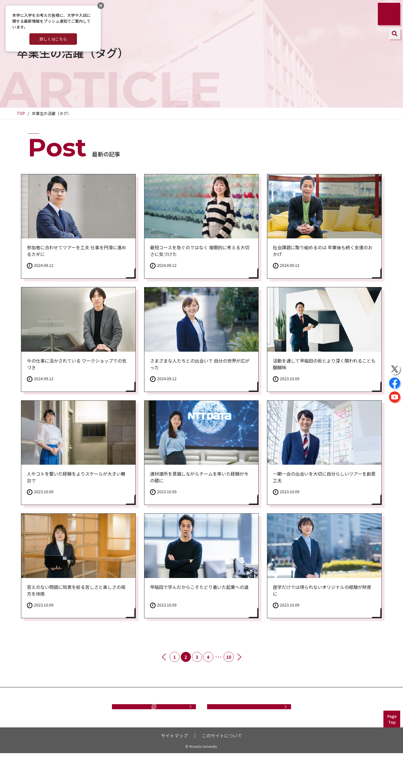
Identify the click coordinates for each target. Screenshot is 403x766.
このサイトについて (222, 748)
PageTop (392, 731)
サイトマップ (174, 748)
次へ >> (239, 657)
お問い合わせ (249, 712)
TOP (21, 113)
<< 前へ (164, 657)
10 (228, 657)
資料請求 (151, 712)
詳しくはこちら (53, 39)
